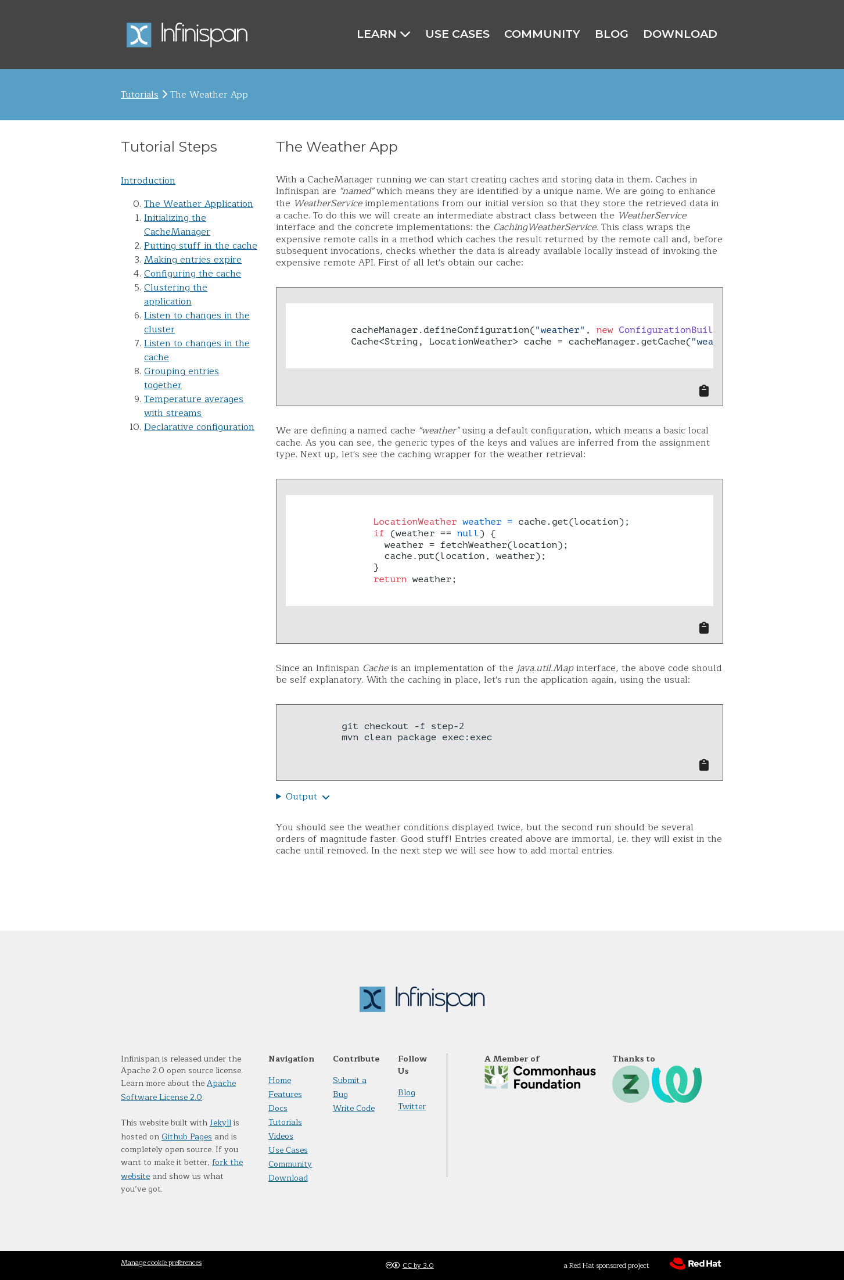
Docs (278, 1108)
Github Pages (186, 1136)
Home (279, 1080)
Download (680, 34)
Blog (611, 34)
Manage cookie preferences (161, 1262)
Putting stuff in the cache (200, 245)
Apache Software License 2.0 (178, 1090)
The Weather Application (198, 203)
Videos (280, 1136)
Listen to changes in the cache (197, 350)
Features (285, 1094)
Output (301, 796)
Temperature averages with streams (193, 406)
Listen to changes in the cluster (197, 322)
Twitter (412, 1106)
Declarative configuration (199, 427)
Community (542, 34)
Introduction (148, 180)
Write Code (354, 1108)
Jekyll (220, 1123)
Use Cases (457, 34)
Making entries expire (193, 259)
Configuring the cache (192, 273)
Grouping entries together (181, 378)
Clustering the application (175, 294)
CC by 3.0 (418, 1265)
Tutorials (140, 94)
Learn (384, 34)
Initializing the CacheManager (177, 224)
